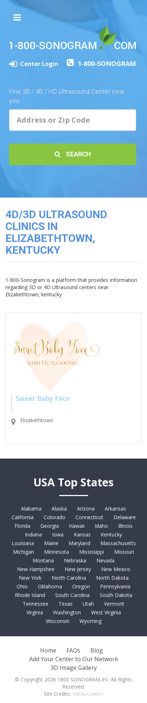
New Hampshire (36, 569)
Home (48, 650)
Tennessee (35, 603)
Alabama (31, 508)
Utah (88, 603)
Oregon (81, 586)
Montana (43, 560)
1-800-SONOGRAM (107, 63)
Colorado (54, 517)
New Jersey (78, 569)
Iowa (58, 534)
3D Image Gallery (74, 668)
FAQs (73, 650)
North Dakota (112, 577)
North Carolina (69, 577)
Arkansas (115, 508)
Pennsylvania (115, 586)
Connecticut (89, 517)
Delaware (124, 517)
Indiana (33, 534)
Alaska (59, 508)
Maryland (79, 543)
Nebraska (75, 560)
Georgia (49, 525)
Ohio (22, 586)
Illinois (125, 525)
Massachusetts (118, 543)
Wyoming (90, 621)
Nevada (105, 560)
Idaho (101, 525)
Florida (22, 525)
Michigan (23, 551)
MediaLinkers (88, 693)
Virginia (34, 612)
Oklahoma (50, 586)
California (23, 517)
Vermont (114, 603)
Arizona (86, 508)
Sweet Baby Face (43, 398)
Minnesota (56, 551)
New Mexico (115, 569)
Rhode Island (30, 595)
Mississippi (91, 551)
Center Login (40, 64)
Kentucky (111, 534)
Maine (51, 543)
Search (73, 154)
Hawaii (77, 525)
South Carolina (72, 595)
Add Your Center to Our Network (73, 659)
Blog (96, 650)
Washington (67, 612)
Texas (66, 603)
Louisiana (23, 543)
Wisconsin (57, 621)
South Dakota (116, 595)
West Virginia (106, 612)
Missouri (124, 551)
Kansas (82, 534)
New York (30, 577)
